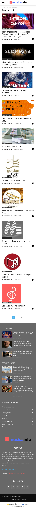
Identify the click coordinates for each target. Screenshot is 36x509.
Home (3, 7)
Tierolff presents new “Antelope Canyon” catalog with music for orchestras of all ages (16, 34)
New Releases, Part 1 (11, 146)
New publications (6, 28)
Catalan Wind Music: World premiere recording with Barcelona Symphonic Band (23, 369)
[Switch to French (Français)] (18, 506)
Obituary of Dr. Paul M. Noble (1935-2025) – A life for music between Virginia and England (22, 343)
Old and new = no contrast (13, 306)
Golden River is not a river (13, 181)
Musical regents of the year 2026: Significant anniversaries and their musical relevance (23, 334)
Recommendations (7, 302)
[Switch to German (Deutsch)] (13, 504)
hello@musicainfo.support (17, 473)
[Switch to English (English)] (25, 504)
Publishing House (6, 59)
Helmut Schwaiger (7, 39)
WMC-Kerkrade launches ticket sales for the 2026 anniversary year (22, 353)
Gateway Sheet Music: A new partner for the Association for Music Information (22, 378)
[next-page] (21, 317)
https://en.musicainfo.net (9, 469)
